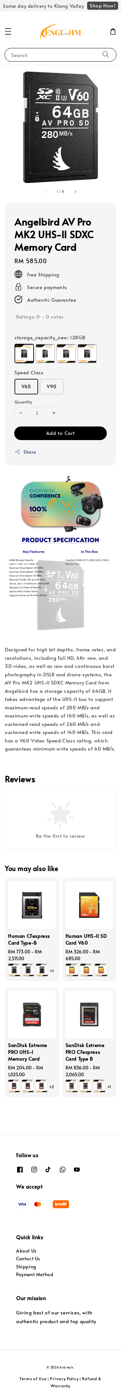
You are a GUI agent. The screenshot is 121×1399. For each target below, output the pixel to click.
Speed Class (29, 372)
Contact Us (28, 1258)
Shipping (26, 1267)
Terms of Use (32, 1379)
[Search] (106, 54)
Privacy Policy (64, 1379)
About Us (26, 1251)
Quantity (23, 402)
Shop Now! (102, 5)
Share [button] (25, 452)
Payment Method (34, 1274)
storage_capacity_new (50, 337)
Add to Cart (60, 432)
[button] (8, 31)
